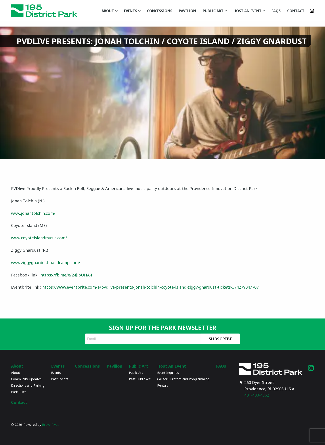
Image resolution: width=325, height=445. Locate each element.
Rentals (162, 385)
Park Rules (18, 392)
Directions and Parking (27, 385)
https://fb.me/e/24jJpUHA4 (66, 275)
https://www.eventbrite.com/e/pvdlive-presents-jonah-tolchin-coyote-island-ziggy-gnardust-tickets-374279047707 (150, 287)
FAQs (276, 10)
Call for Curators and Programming (183, 379)
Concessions (159, 10)
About (107, 10)
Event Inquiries (168, 372)
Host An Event (247, 10)
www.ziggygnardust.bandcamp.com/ (45, 262)
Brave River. (50, 424)
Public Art (213, 10)
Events (130, 10)
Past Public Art (140, 379)
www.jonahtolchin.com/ (33, 213)
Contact (295, 10)
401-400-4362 (256, 395)
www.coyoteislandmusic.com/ (39, 237)
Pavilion (187, 10)
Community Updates (26, 379)
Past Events (59, 379)
